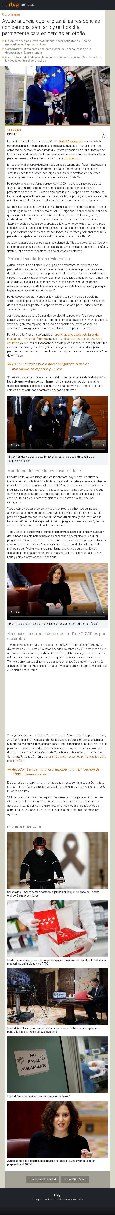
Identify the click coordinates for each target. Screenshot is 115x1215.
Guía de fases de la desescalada (26, 57)
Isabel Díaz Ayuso (70, 141)
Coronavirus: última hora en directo (28, 49)
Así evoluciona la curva (65, 57)
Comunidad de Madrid (42, 1179)
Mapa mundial (33, 52)
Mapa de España (64, 49)
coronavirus (71, 158)
